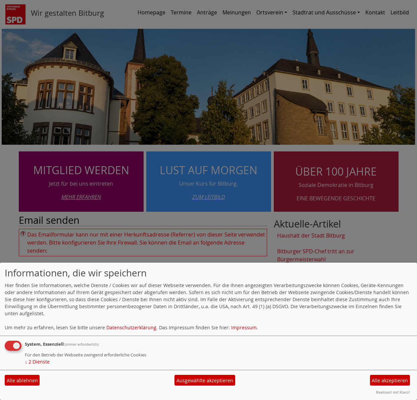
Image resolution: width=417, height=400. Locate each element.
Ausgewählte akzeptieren (204, 380)
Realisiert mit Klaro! (393, 392)
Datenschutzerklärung (131, 327)
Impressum (244, 327)
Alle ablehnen (22, 380)
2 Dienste (37, 361)
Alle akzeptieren (390, 380)
